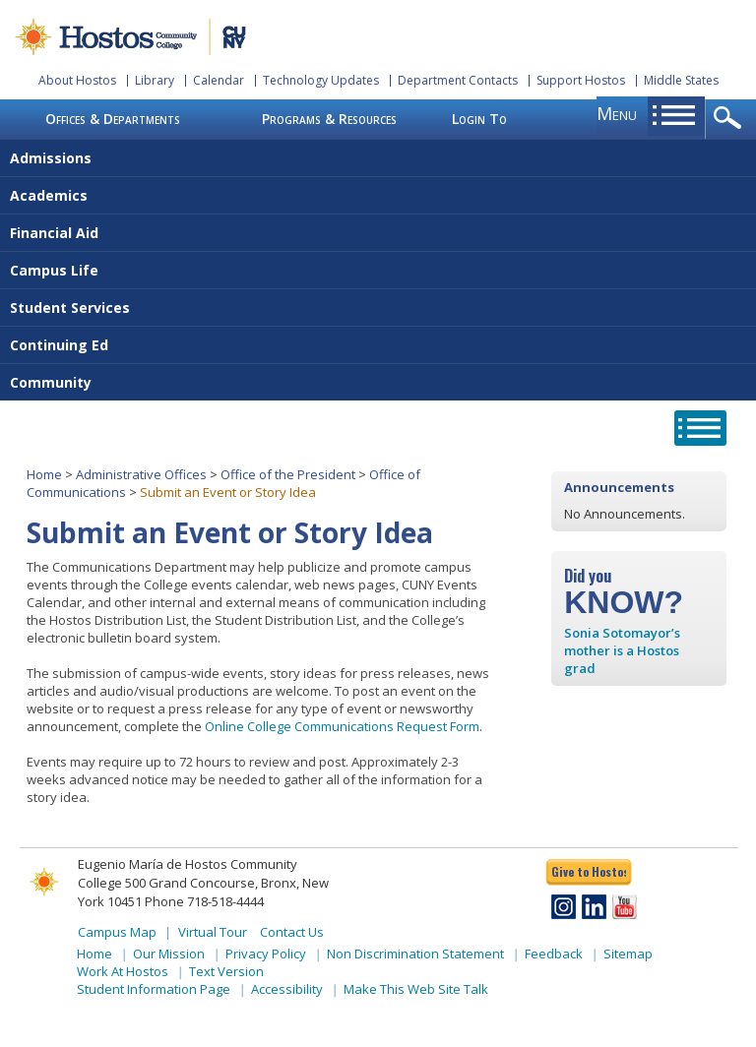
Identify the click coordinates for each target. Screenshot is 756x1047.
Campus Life (54, 270)
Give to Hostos (588, 871)
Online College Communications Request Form (342, 726)
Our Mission (169, 953)
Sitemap (628, 953)
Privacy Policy (265, 953)
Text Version (226, 971)
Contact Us (292, 932)
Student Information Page (153, 989)
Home (44, 474)
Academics (49, 195)
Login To (479, 118)
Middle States (681, 80)
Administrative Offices (141, 474)
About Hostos (77, 80)
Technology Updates (321, 80)
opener (731, 119)
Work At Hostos (122, 971)
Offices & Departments (112, 118)
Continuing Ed (59, 345)
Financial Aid (54, 232)
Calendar (218, 80)
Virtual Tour (212, 932)
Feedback (554, 953)
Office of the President (287, 474)
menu (617, 113)
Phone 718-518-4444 (204, 901)
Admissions (51, 158)
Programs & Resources (329, 118)
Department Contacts (458, 80)
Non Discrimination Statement (415, 953)
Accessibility (287, 989)
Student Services (70, 307)
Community (51, 382)
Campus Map (117, 932)
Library (154, 80)
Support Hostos (580, 80)
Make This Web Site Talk (416, 989)
